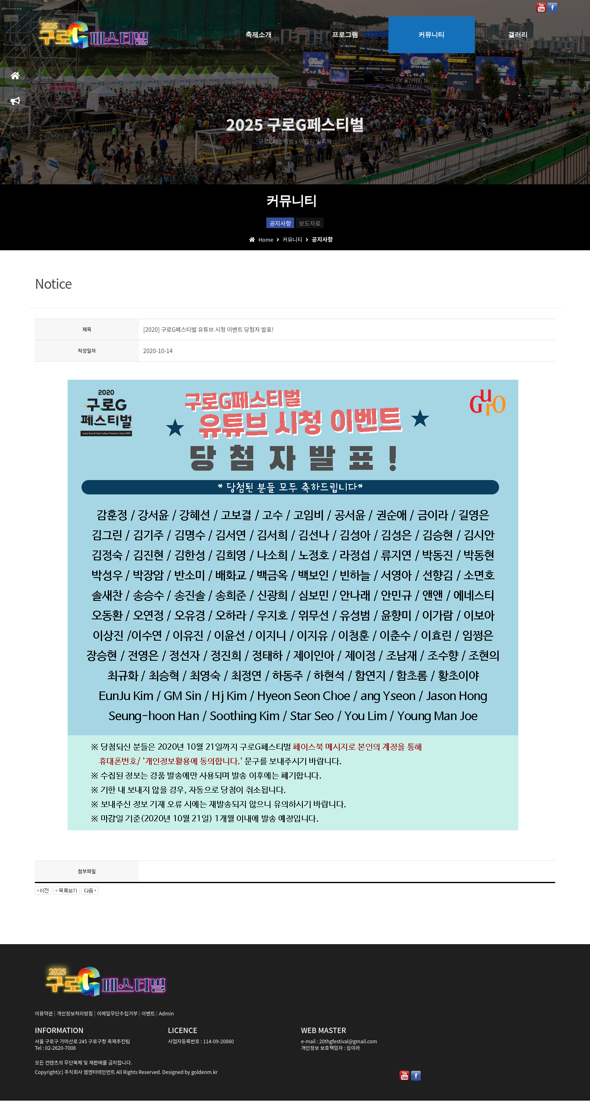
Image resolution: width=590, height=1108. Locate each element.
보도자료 (324, 226)
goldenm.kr (204, 1079)
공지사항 (266, 226)
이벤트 (148, 1020)
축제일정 (15, 104)
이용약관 (44, 1020)
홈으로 (15, 79)
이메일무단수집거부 (117, 1020)
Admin (166, 1020)
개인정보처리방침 (75, 1020)
